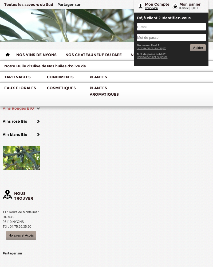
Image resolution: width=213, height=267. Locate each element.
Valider (198, 48)
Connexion (151, 8)
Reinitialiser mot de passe (152, 57)
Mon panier (190, 4)
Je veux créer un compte (151, 48)
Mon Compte (157, 4)
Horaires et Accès (21, 235)
